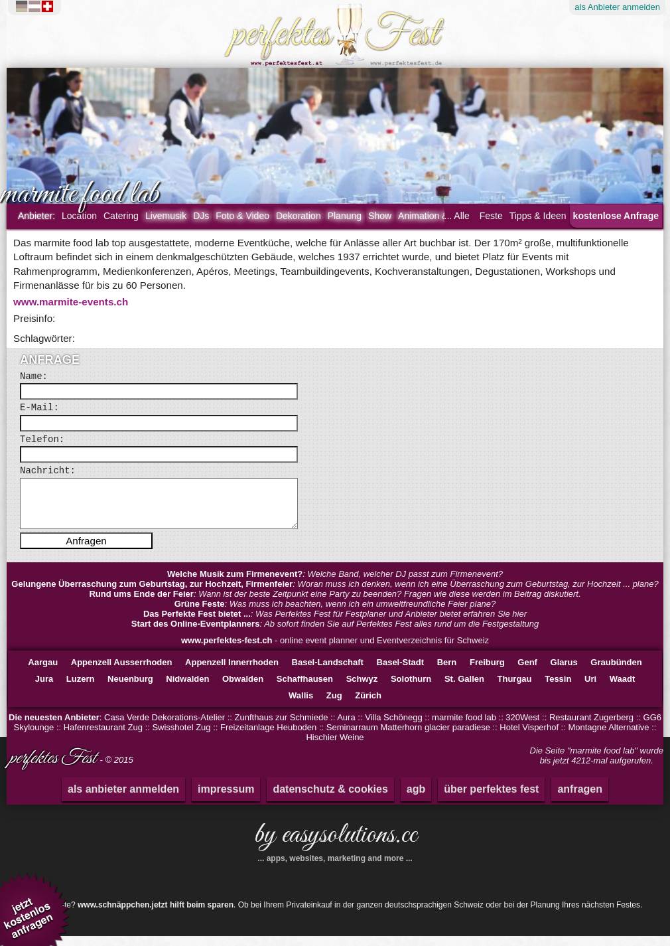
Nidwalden (187, 689)
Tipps (538, 215)
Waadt (623, 689)
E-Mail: (39, 407)
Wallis (301, 705)
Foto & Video (242, 215)
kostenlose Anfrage (616, 215)
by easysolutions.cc (335, 850)
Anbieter (617, 7)
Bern (447, 672)
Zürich (368, 705)
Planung (345, 215)
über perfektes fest (491, 799)
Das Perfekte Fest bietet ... (197, 624)
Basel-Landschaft (328, 672)
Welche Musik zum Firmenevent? (234, 584)
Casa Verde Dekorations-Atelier (164, 727)
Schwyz (362, 689)
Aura (346, 727)
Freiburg (487, 672)
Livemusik (165, 215)
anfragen (579, 799)
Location (79, 215)
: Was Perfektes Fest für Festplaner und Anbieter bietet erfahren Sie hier (335, 624)
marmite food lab (464, 727)
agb (416, 799)
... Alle (457, 215)
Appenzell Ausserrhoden (121, 672)
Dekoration (298, 215)
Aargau (43, 672)
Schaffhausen (305, 689)
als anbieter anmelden (123, 799)
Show (379, 215)
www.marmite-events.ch (70, 301)
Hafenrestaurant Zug (103, 737)
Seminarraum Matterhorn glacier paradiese (408, 737)
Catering (121, 215)
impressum (226, 799)
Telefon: (42, 439)
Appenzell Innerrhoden (232, 672)
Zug (334, 705)
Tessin (558, 689)
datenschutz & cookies (330, 799)
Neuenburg (130, 689)
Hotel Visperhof (529, 737)
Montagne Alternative (608, 737)
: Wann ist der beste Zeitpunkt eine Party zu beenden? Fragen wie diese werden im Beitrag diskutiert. (334, 604)
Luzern (80, 689)
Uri (590, 689)
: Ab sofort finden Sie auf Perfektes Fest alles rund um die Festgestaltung (335, 634)
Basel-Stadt (401, 672)
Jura (44, 689)
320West (522, 727)
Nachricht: (48, 470)
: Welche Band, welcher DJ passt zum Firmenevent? (335, 584)
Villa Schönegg (394, 727)
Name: (34, 376)
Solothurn (411, 689)
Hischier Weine (335, 747)
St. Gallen (464, 689)
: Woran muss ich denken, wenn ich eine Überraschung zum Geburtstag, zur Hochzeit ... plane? (334, 594)
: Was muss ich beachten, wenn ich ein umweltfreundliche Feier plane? (335, 614)
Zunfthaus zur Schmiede (281, 727)
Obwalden (242, 689)
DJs (201, 215)
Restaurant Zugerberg (591, 727)
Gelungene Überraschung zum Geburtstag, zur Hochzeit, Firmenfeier (152, 594)
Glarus (564, 672)
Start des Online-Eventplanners (195, 634)
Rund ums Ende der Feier (141, 604)
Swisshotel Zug (181, 737)
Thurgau (515, 689)
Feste (491, 215)
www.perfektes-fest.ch (227, 650)
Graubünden (615, 672)
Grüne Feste (199, 614)
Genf (527, 672)
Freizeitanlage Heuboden (268, 737)
